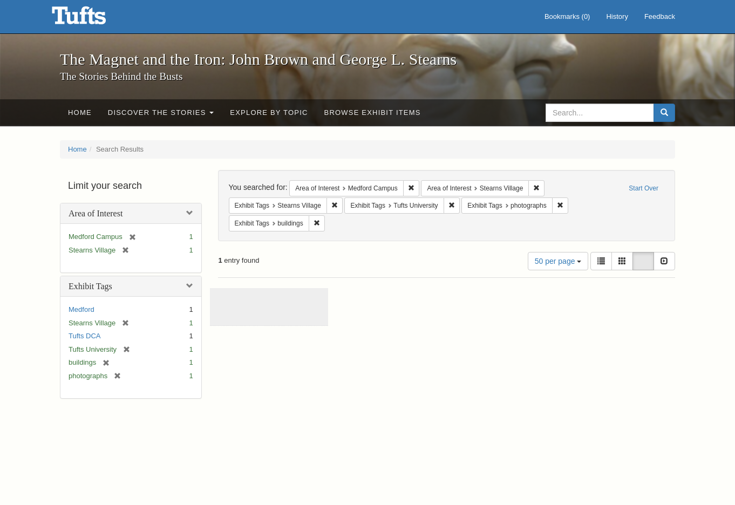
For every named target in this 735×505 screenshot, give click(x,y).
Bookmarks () (567, 16)
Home (80, 112)
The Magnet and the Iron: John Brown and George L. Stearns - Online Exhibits (92, 18)
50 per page (558, 261)
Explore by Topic (269, 112)
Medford (81, 309)
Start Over (643, 188)
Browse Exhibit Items (372, 112)
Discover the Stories (161, 112)
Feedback (659, 16)
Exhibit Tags (90, 286)
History (617, 16)
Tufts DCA (84, 336)
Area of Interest (95, 213)
